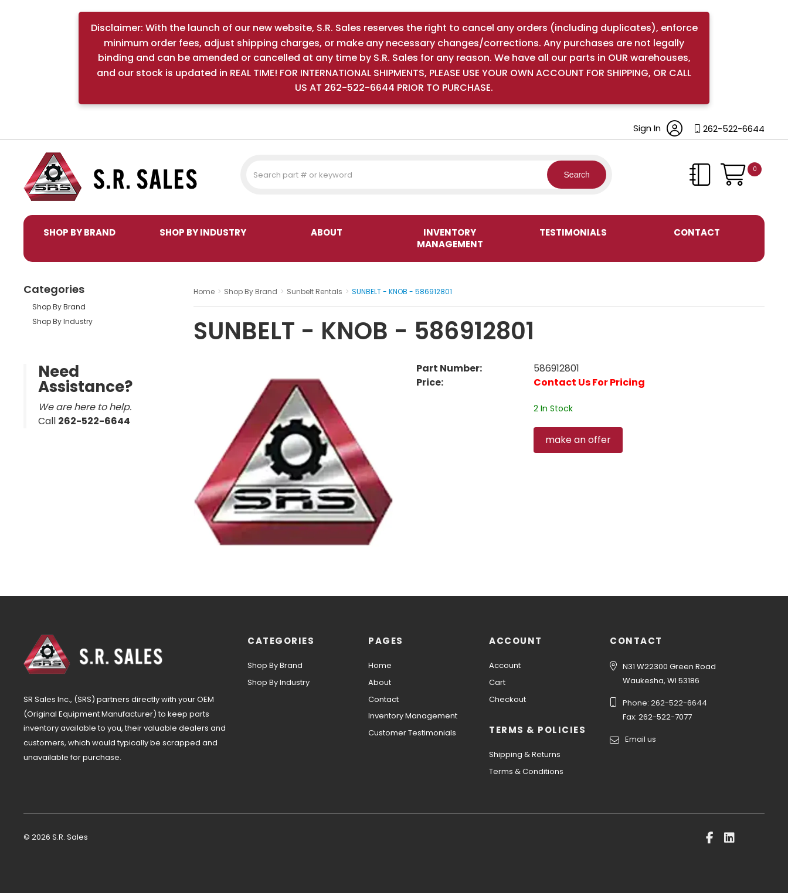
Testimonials (573, 232)
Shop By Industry (202, 232)
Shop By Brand (79, 232)
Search (571, 174)
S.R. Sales (43, 203)
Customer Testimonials (412, 732)
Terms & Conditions (526, 771)
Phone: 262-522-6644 (665, 702)
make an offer (578, 439)
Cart (497, 682)
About (326, 232)
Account (505, 665)
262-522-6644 (734, 128)
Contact (697, 232)
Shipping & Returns (525, 754)
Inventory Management (450, 238)
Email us (640, 739)
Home (380, 665)
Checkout (507, 699)
